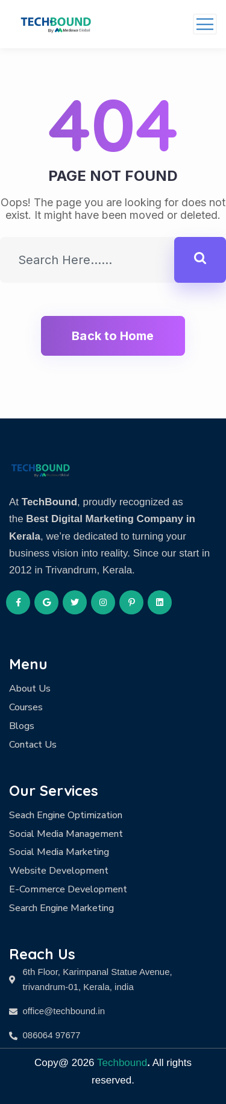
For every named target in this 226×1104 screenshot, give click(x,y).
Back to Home (113, 336)
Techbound (122, 1062)
